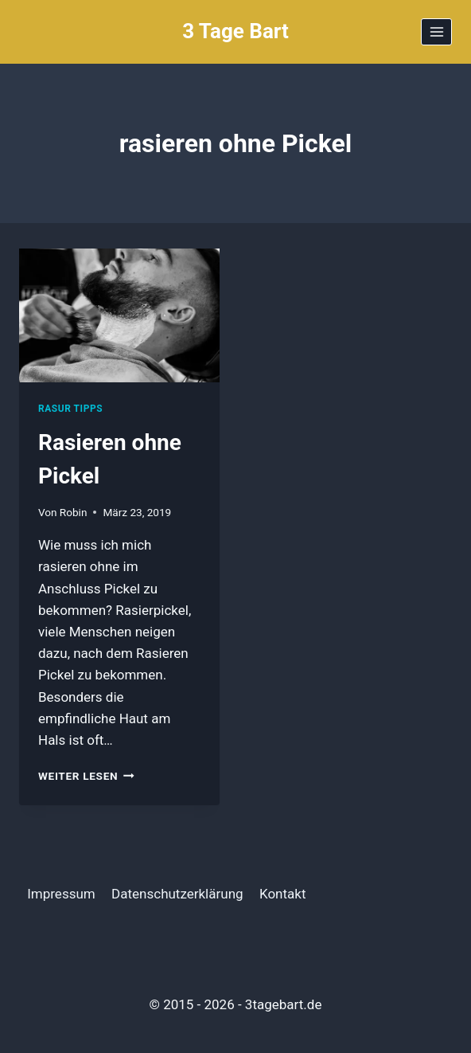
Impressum (61, 894)
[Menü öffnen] (436, 31)
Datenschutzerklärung (177, 894)
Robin (74, 512)
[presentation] (119, 315)
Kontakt (282, 894)
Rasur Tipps (70, 408)
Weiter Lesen (86, 775)
